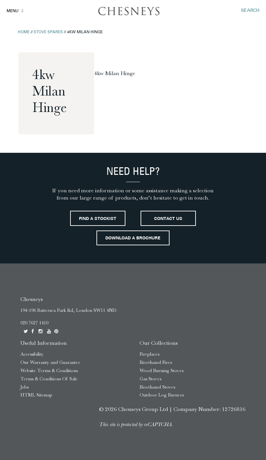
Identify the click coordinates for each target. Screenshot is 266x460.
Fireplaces (149, 354)
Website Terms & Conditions (49, 370)
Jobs (24, 387)
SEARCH (250, 10)
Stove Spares (48, 32)
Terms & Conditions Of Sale (49, 379)
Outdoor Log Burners (162, 395)
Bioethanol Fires (156, 362)
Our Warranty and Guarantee (50, 362)
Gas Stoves (150, 379)
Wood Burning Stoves (161, 370)
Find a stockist (97, 219)
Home (24, 32)
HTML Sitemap (36, 395)
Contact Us (168, 219)
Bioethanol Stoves (157, 387)
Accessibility (31, 354)
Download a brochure (132, 238)
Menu (12, 11)
